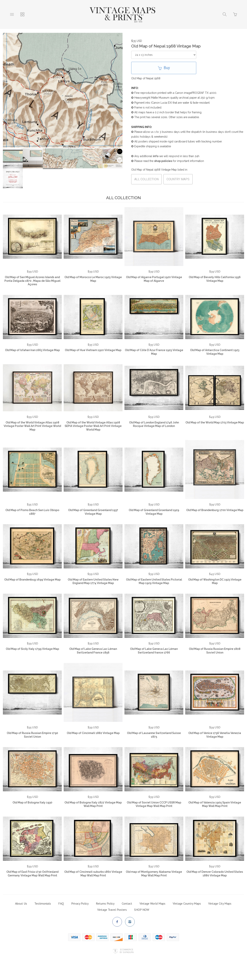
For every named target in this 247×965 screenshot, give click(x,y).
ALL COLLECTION (146, 179)
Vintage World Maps (152, 900)
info (155, 156)
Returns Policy (105, 900)
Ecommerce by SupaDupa (127, 947)
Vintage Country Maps (187, 900)
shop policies (163, 161)
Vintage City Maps (219, 900)
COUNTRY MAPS (178, 179)
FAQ (61, 900)
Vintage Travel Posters (112, 906)
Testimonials (42, 900)
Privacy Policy (80, 900)
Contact (127, 900)
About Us (21, 900)
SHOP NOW (141, 906)
